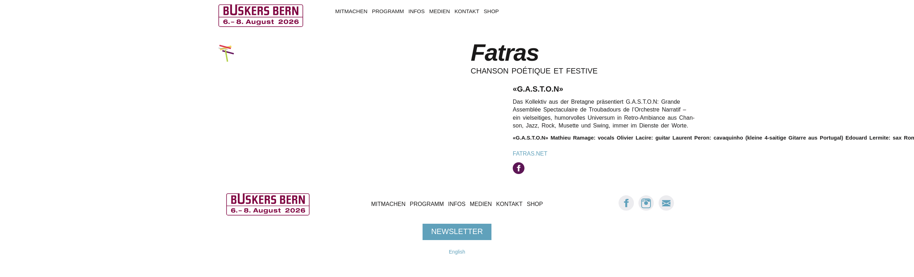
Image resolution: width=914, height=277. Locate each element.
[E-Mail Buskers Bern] (666, 209)
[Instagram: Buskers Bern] (646, 209)
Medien (439, 11)
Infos (416, 11)
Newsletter (457, 231)
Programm (388, 11)
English (457, 252)
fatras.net (530, 154)
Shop (491, 11)
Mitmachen (351, 11)
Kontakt (467, 11)
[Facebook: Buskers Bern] (626, 209)
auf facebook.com (518, 168)
